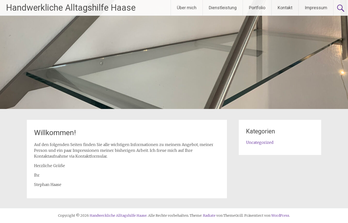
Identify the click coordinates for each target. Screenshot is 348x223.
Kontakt (285, 7)
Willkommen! (55, 132)
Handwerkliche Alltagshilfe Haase (71, 8)
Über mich (186, 7)
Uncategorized (260, 142)
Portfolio (257, 7)
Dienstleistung (223, 7)
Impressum (316, 7)
